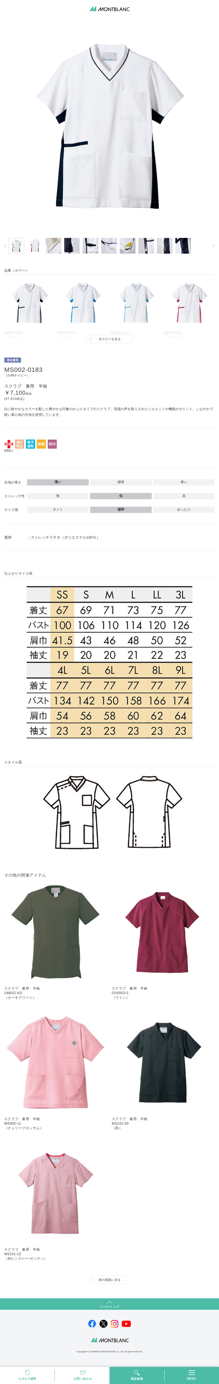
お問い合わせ (83, 1378)
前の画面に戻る (110, 1279)
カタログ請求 (27, 1378)
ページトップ (109, 1306)
